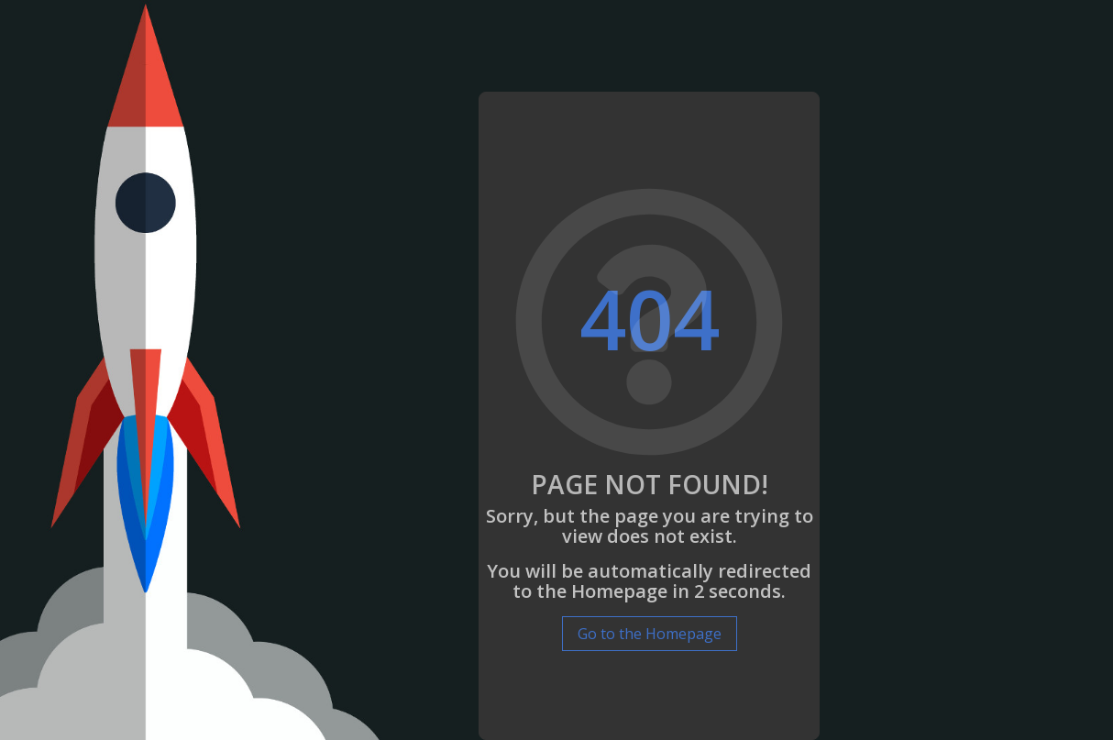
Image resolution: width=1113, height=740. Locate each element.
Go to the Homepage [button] (650, 634)
